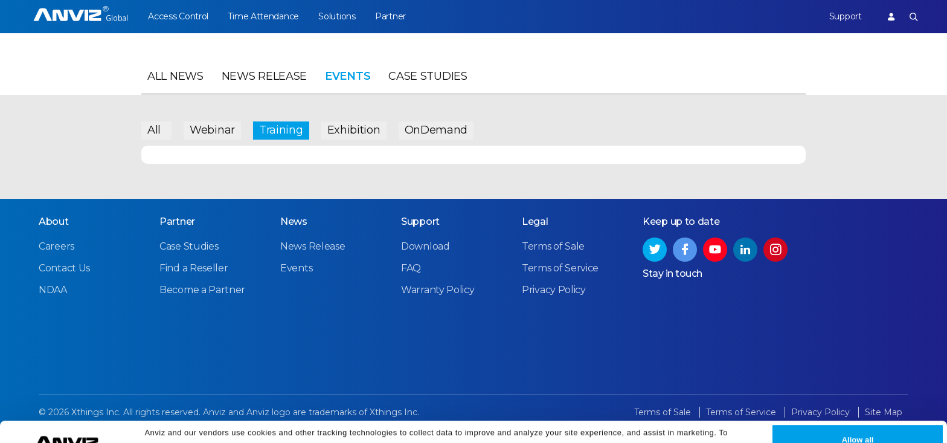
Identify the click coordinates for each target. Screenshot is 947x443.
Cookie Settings (309, 426)
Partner (390, 16)
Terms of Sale (553, 246)
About (54, 221)
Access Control (178, 16)
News (293, 221)
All (154, 130)
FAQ (411, 268)
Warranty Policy (438, 290)
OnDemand (436, 130)
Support (845, 16)
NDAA (53, 290)
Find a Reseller (193, 268)
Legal (535, 221)
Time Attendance (263, 16)
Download (425, 246)
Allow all (858, 419)
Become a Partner (202, 290)
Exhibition (353, 130)
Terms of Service (560, 268)
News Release (264, 76)
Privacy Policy (711, 426)
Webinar (212, 130)
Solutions (336, 16)
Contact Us (64, 268)
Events (347, 76)
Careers (56, 246)
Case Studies (427, 76)
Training (281, 130)
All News (175, 76)
